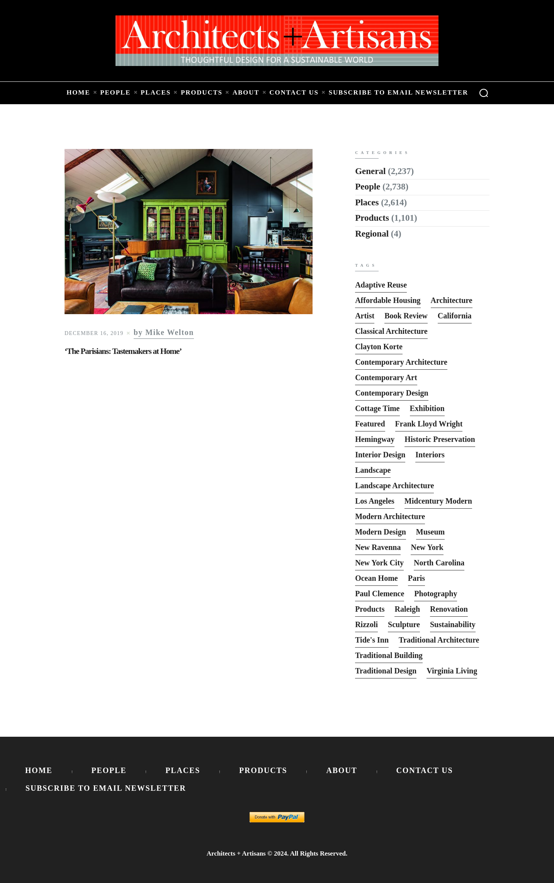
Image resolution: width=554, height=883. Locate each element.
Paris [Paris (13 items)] (416, 578)
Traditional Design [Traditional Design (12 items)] (385, 670)
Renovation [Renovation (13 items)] (449, 609)
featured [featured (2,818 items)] (370, 424)
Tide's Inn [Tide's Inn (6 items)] (372, 640)
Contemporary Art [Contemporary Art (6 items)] (386, 377)
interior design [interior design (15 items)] (380, 454)
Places (367, 202)
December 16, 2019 (94, 333)
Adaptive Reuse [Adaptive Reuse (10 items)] (381, 285)
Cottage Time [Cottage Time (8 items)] (377, 408)
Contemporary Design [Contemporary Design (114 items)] (391, 393)
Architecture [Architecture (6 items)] (451, 300)
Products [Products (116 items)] (369, 609)
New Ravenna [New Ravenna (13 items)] (378, 547)
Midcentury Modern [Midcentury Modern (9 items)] (438, 501)
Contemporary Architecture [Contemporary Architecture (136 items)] (401, 362)
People (367, 186)
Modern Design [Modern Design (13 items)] (380, 532)
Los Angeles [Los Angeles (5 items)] (374, 501)
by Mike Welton (164, 332)
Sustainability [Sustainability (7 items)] (453, 624)
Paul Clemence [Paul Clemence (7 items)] (379, 593)
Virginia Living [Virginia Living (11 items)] (452, 670)
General (370, 171)
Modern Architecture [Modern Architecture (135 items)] (390, 516)
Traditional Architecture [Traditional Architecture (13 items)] (439, 640)
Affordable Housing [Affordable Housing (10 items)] (387, 300)
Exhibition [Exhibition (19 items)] (427, 408)
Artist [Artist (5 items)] (364, 315)
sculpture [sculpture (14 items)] (404, 624)
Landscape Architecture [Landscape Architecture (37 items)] (394, 485)
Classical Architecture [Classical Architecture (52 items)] (391, 331)
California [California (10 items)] (455, 315)
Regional (372, 234)
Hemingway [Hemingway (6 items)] (374, 439)
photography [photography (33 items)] (435, 593)
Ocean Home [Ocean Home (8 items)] (376, 578)
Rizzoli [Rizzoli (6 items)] (366, 624)
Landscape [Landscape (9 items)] (373, 470)
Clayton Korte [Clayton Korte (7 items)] (379, 346)
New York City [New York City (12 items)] (379, 562)
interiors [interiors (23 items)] (430, 454)
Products (372, 218)
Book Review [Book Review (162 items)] (406, 315)
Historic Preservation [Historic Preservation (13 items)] (439, 439)
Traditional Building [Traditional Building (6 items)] (389, 655)
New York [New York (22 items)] (427, 547)
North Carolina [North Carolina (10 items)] (439, 562)
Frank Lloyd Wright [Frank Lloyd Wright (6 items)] (429, 424)
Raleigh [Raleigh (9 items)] (407, 609)
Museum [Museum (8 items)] (430, 532)
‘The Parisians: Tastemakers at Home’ (123, 351)
